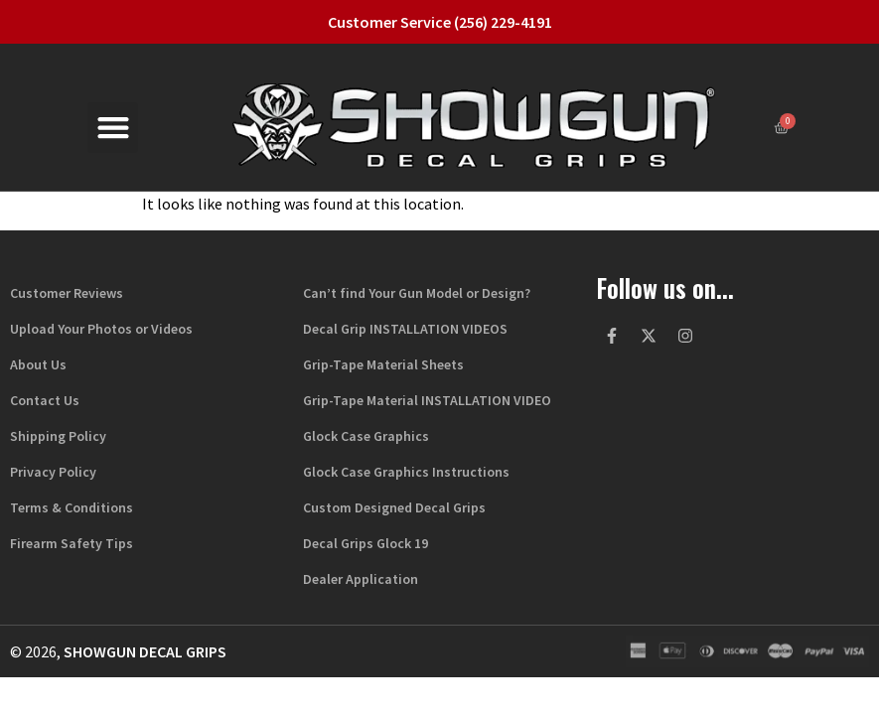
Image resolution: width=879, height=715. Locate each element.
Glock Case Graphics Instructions (406, 472)
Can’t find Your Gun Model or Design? (416, 293)
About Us (38, 364)
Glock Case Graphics (366, 436)
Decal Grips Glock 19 (365, 543)
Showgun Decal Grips (145, 651)
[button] (112, 127)
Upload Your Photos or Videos (101, 329)
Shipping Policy (58, 436)
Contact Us (44, 400)
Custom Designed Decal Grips (394, 507)
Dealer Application (360, 579)
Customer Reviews (66, 293)
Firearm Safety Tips (71, 543)
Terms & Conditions (71, 507)
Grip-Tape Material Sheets (383, 364)
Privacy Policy (53, 472)
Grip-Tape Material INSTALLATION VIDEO (427, 400)
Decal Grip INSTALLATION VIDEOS (405, 329)
